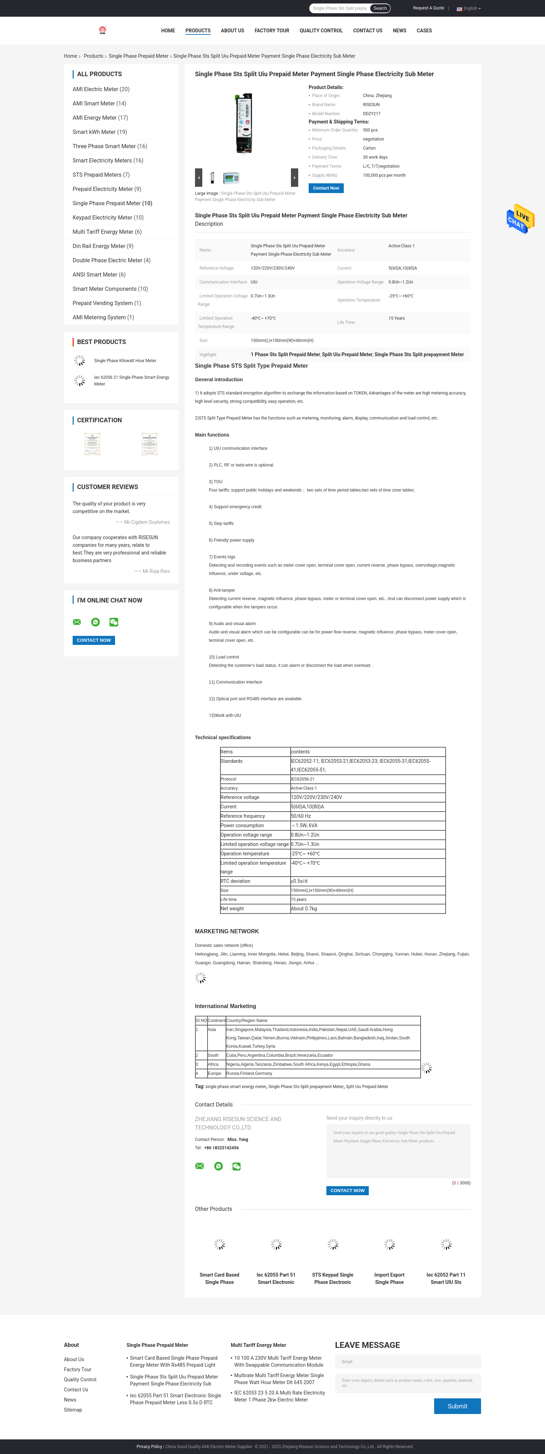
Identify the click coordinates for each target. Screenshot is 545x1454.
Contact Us (367, 30)
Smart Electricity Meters (102, 160)
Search (380, 8)
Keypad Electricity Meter (102, 217)
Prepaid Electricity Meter (103, 189)
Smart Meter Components (105, 289)
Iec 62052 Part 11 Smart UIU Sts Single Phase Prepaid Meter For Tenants (446, 1278)
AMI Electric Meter (95, 89)
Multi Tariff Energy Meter (103, 232)
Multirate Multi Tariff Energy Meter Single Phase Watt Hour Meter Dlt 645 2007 (279, 1379)
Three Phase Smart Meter (104, 146)
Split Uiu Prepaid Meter (367, 1086)
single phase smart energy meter (235, 1086)
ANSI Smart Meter (95, 274)
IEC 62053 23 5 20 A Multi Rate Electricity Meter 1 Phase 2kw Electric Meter (279, 1396)
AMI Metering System (99, 317)
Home (168, 30)
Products (198, 30)
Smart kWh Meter (94, 132)
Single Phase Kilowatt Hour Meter (125, 360)
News (399, 30)
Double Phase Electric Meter (107, 260)
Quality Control (321, 30)
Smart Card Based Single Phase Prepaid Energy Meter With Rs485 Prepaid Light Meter (219, 1278)
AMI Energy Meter (95, 117)
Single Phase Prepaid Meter (138, 56)
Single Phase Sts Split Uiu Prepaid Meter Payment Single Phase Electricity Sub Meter (174, 1381)
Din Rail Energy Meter (99, 246)
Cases (424, 30)
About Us (232, 30)
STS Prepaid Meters (97, 174)
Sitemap (73, 1410)
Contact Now (326, 188)
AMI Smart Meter (94, 103)
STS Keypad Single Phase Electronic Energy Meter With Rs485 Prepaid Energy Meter (332, 1278)
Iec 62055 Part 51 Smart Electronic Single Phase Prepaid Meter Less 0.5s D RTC (276, 1278)
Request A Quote (428, 8)
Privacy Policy (149, 1446)
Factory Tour (272, 30)
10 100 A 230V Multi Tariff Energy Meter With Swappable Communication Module (278, 1361)
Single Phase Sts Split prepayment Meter (305, 1086)
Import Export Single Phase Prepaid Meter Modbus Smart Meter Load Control (389, 1278)
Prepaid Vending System (103, 303)
